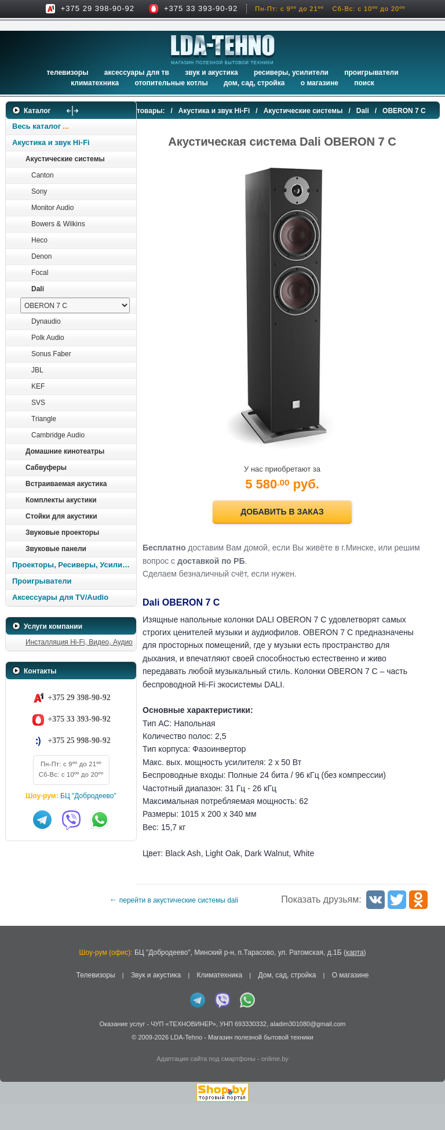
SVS (38, 403)
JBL (37, 370)
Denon (41, 256)
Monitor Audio (52, 208)
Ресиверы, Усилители (291, 72)
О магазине (350, 1001)
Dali (37, 289)
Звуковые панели (55, 549)
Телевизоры (67, 72)
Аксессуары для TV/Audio (60, 597)
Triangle (43, 419)
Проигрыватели (371, 72)
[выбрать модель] (75, 305)
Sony (39, 191)
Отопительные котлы (170, 83)
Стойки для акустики (61, 516)
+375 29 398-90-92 (97, 8)
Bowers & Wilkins (58, 224)
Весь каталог (36, 126)
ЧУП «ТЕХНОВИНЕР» (183, 1050)
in (16, 1072)
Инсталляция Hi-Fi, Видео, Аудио (79, 642)
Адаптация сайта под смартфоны (206, 1085)
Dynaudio (46, 321)
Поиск (364, 83)
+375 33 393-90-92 (201, 8)
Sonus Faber (51, 354)
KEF (38, 386)
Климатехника (95, 83)
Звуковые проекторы (62, 532)
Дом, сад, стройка (254, 83)
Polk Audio (47, 338)
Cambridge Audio (58, 435)
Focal (39, 273)
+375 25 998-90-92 (79, 740)
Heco (39, 240)
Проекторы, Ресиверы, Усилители (74, 564)
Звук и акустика (211, 72)
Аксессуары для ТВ (136, 72)
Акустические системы (65, 159)
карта (355, 979)
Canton (42, 175)
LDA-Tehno (186, 1063)
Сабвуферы (46, 467)
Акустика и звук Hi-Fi (51, 142)
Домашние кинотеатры (64, 451)
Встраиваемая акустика (66, 484)
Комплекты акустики (61, 500)
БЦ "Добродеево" (88, 796)
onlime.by (275, 1085)
